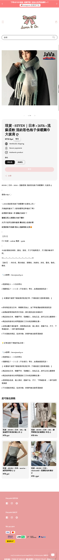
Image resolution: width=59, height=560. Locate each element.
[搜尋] (53, 37)
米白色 (9, 162)
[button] (2, 21)
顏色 (6, 158)
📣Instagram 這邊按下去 (30, 5)
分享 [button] (8, 176)
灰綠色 (20, 162)
